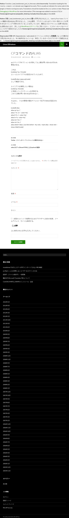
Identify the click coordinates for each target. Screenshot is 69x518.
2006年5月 (6, 448)
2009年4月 (6, 347)
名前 (13, 192)
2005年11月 (7, 469)
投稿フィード (7, 499)
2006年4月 (6, 451)
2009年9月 (6, 333)
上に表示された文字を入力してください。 (26, 229)
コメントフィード (8, 503)
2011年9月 (6, 322)
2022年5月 (6, 301)
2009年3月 (6, 351)
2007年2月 (6, 419)
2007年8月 (6, 401)
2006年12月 (7, 423)
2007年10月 (7, 394)
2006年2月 (6, 459)
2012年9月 (6, 304)
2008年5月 (6, 372)
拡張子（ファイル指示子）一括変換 (14, 273)
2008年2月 (6, 383)
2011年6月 (6, 326)
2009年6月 (6, 344)
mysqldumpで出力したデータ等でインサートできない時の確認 (22, 266)
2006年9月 (6, 433)
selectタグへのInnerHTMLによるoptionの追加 (34, 145)
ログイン (6, 496)
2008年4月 (6, 376)
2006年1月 (6, 462)
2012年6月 (6, 308)
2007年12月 (7, 390)
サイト (13, 209)
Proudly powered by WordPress (11, 515)
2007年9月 (6, 398)
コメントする (36, 56)
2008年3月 (6, 380)
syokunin (27, 56)
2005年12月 (7, 466)
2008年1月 (6, 387)
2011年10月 (7, 319)
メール (14, 201)
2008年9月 (6, 362)
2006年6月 (6, 444)
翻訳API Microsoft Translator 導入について (16, 277)
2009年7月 (6, 340)
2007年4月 (6, 412)
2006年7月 (6, 441)
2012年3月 (6, 311)
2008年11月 (7, 358)
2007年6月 (6, 408)
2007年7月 (6, 405)
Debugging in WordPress (8, 11)
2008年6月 (6, 369)
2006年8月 (6, 437)
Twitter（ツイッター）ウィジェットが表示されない (34, 137)
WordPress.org (7, 506)
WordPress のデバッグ (29, 25)
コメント (15, 167)
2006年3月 (6, 455)
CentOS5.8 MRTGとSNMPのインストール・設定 (18, 280)
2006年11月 (7, 426)
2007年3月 (6, 416)
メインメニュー (66, 43)
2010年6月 (6, 329)
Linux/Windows (9, 43)
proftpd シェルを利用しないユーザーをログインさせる (20, 270)
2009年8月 (6, 336)
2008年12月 (7, 354)
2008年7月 (6, 365)
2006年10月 (7, 430)
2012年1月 (6, 315)
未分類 (5, 482)
